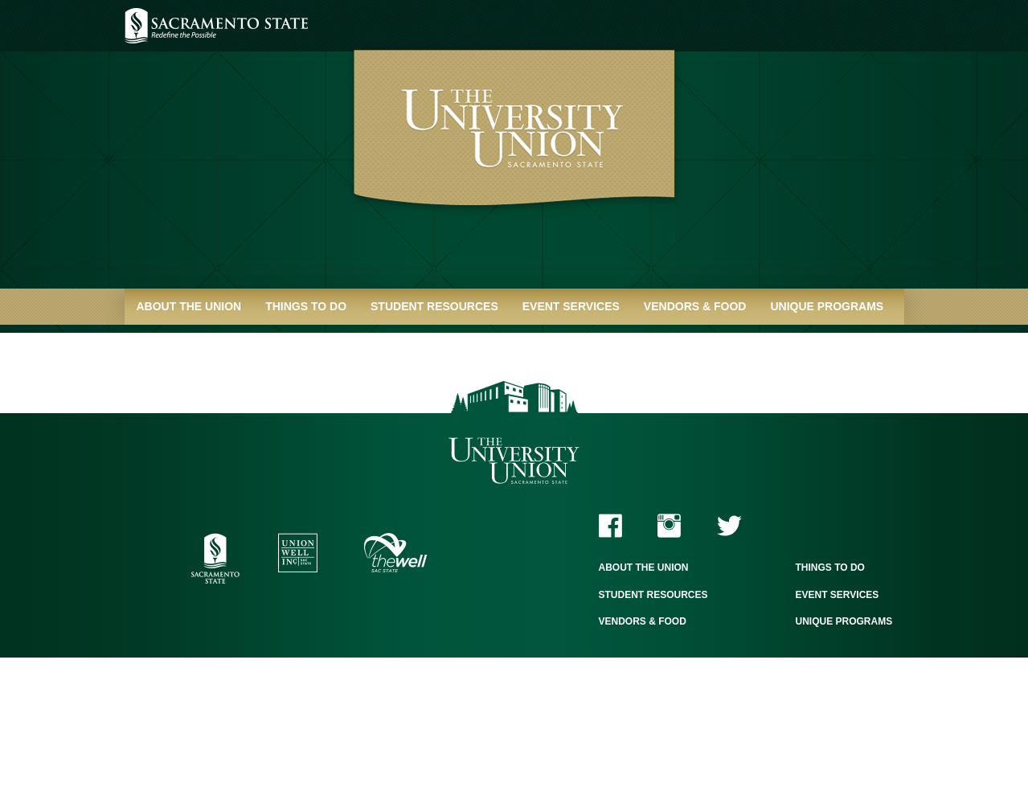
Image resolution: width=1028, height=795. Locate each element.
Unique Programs (826, 306)
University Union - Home (514, 153)
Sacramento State (217, 25)
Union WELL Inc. (297, 552)
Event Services (571, 306)
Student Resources (434, 306)
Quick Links (173, 342)
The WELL (396, 552)
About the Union (189, 306)
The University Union (514, 461)
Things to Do (305, 306)
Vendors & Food (695, 306)
